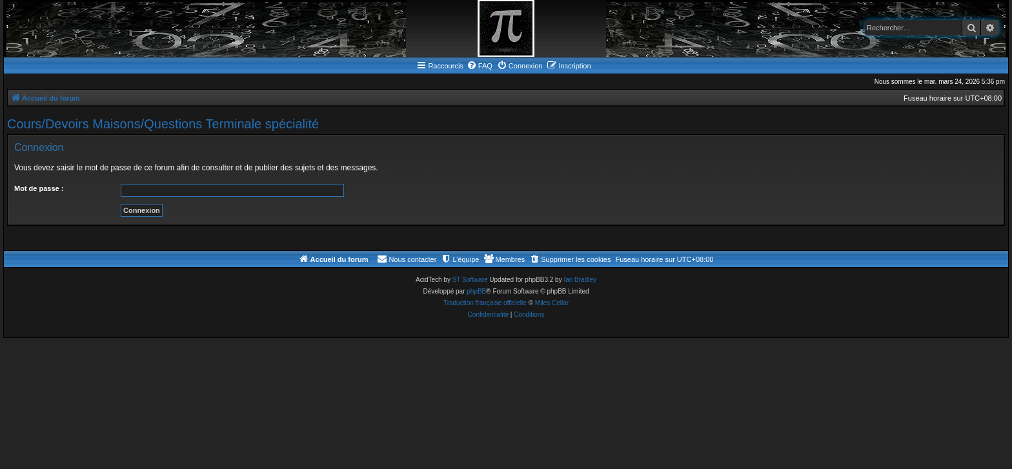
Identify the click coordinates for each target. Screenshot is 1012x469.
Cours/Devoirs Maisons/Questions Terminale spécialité (163, 124)
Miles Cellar (552, 302)
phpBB (476, 291)
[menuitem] (479, 66)
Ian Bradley (579, 279)
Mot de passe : (38, 188)
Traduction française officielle (485, 302)
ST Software (470, 279)
